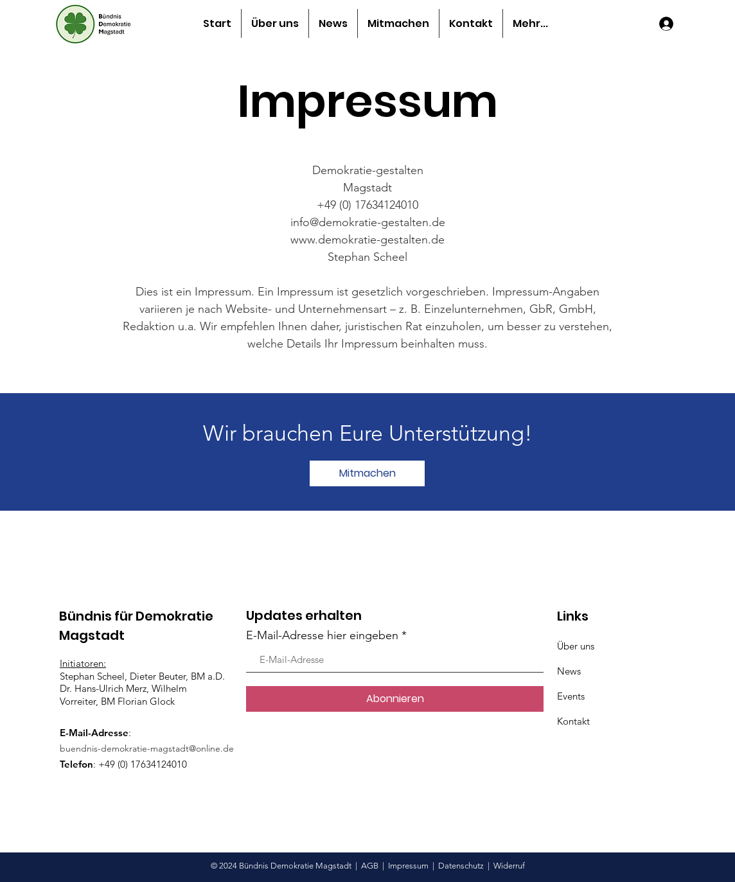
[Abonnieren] (395, 699)
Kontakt (573, 721)
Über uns (575, 646)
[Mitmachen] (367, 473)
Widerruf (509, 865)
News (569, 671)
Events (571, 696)
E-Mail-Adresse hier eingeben (322, 635)
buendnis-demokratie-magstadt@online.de (147, 748)
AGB (369, 865)
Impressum (408, 865)
